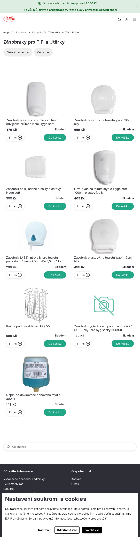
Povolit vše (91, 530)
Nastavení (45, 530)
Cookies (8, 489)
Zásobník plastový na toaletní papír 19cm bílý (103, 259)
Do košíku (54, 137)
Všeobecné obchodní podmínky (24, 479)
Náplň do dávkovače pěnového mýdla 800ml (33, 396)
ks (12, 137)
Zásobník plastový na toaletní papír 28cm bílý (103, 122)
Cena (43, 52)
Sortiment (21, 32)
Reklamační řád (13, 484)
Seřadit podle (18, 52)
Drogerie (37, 32)
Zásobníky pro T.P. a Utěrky (64, 32)
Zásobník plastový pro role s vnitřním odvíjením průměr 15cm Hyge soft (32, 122)
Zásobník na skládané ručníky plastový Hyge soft (33, 190)
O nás (75, 484)
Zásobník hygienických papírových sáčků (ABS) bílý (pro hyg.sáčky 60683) (103, 328)
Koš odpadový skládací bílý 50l (28, 326)
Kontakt (76, 479)
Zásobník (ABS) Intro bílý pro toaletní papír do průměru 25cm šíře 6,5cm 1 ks (33, 259)
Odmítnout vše (67, 530)
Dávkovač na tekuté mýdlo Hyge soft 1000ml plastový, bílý (100, 190)
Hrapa (6, 32)
